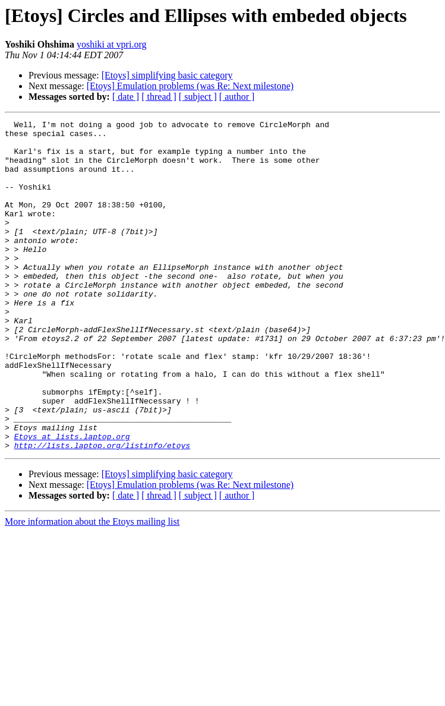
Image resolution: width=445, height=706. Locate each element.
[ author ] (237, 97)
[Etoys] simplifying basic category (167, 75)
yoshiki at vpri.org (111, 44)
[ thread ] (158, 97)
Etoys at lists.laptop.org (72, 500)
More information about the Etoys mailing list (92, 587)
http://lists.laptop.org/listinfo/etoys (102, 511)
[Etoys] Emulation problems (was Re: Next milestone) (190, 86)
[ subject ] (198, 97)
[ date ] (125, 97)
